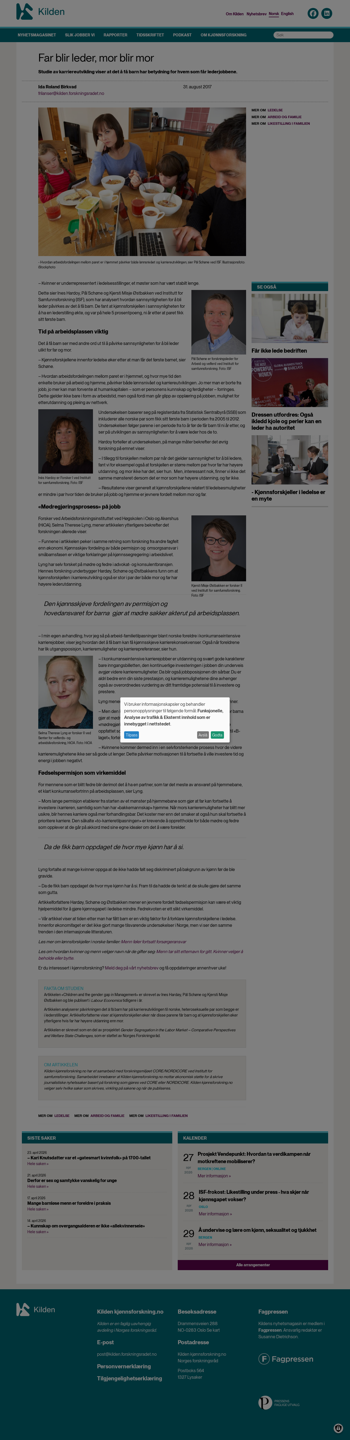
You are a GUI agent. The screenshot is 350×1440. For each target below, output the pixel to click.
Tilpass (132, 735)
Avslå (203, 735)
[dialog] (175, 719)
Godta (217, 735)
